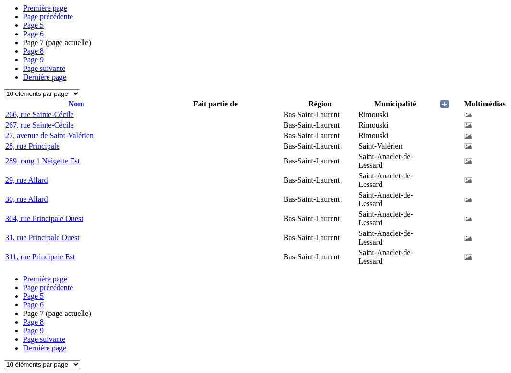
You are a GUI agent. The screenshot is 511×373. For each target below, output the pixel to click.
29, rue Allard (26, 180)
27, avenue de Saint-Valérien (49, 135)
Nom (76, 104)
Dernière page (44, 77)
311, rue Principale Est (40, 257)
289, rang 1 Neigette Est (42, 161)
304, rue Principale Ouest (44, 218)
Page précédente (48, 16)
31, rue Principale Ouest (42, 237)
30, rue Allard (26, 199)
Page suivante (44, 68)
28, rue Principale (32, 146)
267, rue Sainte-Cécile (39, 125)
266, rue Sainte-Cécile (39, 114)
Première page (45, 8)
